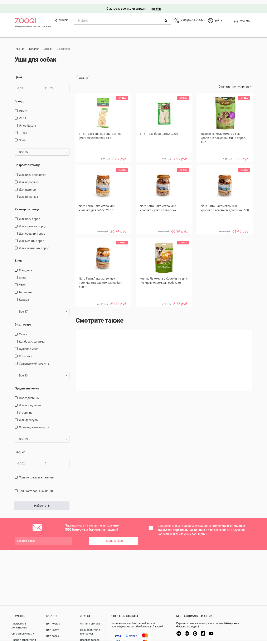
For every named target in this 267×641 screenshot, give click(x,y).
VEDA (22, 114)
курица (24, 295)
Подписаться (114, 536)
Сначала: (225, 82)
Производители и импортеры (91, 631)
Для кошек (53, 623)
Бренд (19, 97)
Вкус (18, 256)
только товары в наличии (36, 473)
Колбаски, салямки (32, 337)
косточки (25, 352)
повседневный (29, 394)
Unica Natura (27, 121)
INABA (23, 106)
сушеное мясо (28, 344)
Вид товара (23, 320)
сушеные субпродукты (34, 359)
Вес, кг (20, 448)
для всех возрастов (32, 170)
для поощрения (30, 401)
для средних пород (32, 229)
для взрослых (29, 178)
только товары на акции (36, 486)
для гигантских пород (34, 244)
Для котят (52, 629)
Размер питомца (27, 205)
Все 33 (43, 371)
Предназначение (27, 384)
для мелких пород (31, 236)
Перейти (156, 4)
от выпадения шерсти (34, 423)
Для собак (52, 635)
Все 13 (43, 435)
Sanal (22, 136)
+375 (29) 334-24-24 (192, 16)
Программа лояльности (19, 625)
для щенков (27, 185)
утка (22, 281)
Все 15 (43, 148)
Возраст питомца (27, 161)
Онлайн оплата (90, 623)
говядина (25, 266)
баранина (26, 288)
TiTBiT (23, 128)
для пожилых (28, 192)
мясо (22, 273)
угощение (25, 408)
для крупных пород (32, 222)
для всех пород (29, 214)
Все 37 (43, 307)
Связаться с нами (22, 633)
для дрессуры (28, 416)
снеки (23, 330)
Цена (18, 73)
